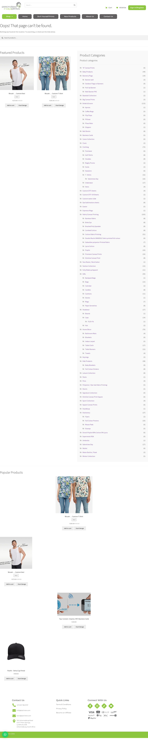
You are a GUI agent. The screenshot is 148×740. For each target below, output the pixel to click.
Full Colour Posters (92, 421)
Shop (9, 16)
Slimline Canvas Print (92, 258)
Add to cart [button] (10, 105)
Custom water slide (89, 199)
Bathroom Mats (90, 333)
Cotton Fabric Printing (93, 234)
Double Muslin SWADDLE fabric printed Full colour (102, 238)
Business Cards (88, 135)
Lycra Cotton (89, 246)
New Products (70, 16)
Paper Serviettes (91, 306)
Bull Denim (86, 131)
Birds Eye (88, 222)
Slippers (88, 127)
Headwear (86, 310)
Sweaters (88, 171)
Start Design (23, 105)
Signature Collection (90, 393)
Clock (84, 143)
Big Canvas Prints (89, 99)
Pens (84, 381)
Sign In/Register (137, 8)
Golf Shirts (89, 155)
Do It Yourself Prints (45, 16)
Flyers (87, 417)
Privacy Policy (60, 708)
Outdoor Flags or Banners (94, 84)
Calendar (88, 286)
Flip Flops (88, 115)
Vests (87, 187)
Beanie (87, 313)
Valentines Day (93, 179)
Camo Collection (88, 139)
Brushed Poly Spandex (93, 226)
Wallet (85, 448)
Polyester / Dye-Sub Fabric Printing (95, 385)
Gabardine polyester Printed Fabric (97, 242)
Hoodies (88, 159)
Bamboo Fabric (90, 218)
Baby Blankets (90, 365)
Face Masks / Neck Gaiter (91, 262)
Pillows (87, 119)
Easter (85, 206)
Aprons (87, 107)
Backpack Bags (90, 278)
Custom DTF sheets (89, 191)
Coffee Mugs (89, 111)
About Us (90, 16)
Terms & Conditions (62, 704)
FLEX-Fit (91, 321)
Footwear (88, 151)
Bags (87, 282)
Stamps (88, 429)
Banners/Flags (88, 76)
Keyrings (86, 357)
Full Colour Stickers (92, 369)
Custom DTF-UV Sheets (91, 195)
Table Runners (90, 349)
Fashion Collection (89, 266)
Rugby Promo (90, 163)
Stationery (86, 413)
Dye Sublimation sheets (91, 202)
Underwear (89, 183)
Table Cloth (89, 345)
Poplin (87, 250)
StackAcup (86, 409)
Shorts (85, 389)
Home (25, 16)
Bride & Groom (88, 103)
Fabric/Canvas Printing (91, 214)
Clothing (86, 147)
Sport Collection (88, 401)
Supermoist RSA (88, 436)
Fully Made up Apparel (90, 270)
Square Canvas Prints (90, 405)
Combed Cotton (91, 230)
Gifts (84, 274)
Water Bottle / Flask (90, 452)
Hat (86, 325)
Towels (87, 353)
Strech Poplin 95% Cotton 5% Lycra (95, 433)
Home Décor (87, 329)
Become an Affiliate (62, 712)
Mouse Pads (89, 425)
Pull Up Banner (90, 88)
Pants (85, 377)
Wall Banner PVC (91, 92)
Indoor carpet (90, 341)
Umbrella (86, 440)
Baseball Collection (89, 95)
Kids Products (87, 361)
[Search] (74, 5)
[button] (5, 734)
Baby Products (88, 72)
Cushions (88, 294)
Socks (87, 167)
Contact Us (108, 16)
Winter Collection (89, 456)
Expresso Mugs (88, 210)
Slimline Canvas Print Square (93, 397)
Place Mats (89, 123)
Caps (87, 317)
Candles (88, 290)
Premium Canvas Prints (93, 254)
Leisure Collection (89, 373)
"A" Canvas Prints (89, 68)
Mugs (87, 302)
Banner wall (89, 80)
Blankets (88, 337)
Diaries (87, 298)
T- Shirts (88, 175)
